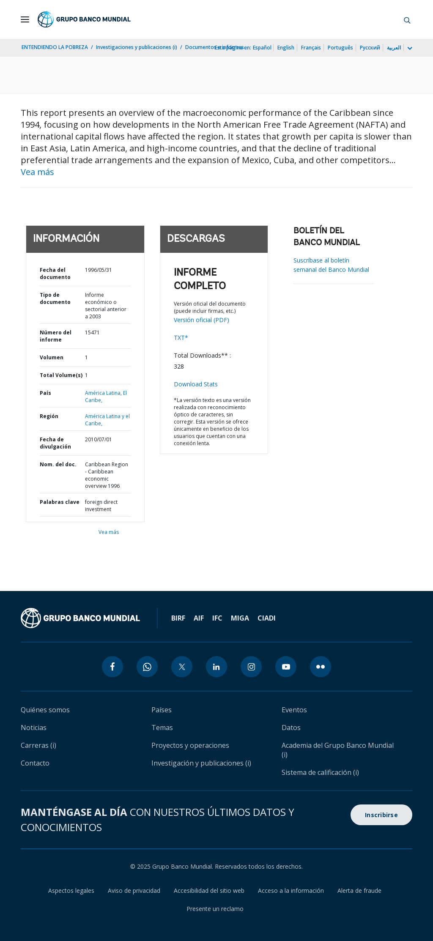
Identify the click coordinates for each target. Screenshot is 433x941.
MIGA (240, 618)
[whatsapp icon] (147, 666)
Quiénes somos (45, 709)
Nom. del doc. (58, 464)
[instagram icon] (251, 666)
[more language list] (409, 48)
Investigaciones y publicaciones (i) (136, 47)
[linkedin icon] (216, 666)
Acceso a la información (291, 890)
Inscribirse (381, 815)
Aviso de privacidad (134, 890)
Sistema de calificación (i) (320, 772)
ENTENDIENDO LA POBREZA (55, 47)
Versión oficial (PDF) (201, 320)
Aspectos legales (71, 890)
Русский (370, 47)
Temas (162, 727)
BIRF (178, 618)
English (285, 47)
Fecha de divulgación (55, 443)
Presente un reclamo (215, 909)
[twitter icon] (181, 666)
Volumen (51, 357)
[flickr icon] (320, 666)
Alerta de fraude (359, 890)
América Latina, (104, 393)
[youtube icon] (285, 666)
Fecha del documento (55, 273)
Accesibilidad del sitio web (209, 890)
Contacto (35, 763)
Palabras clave (59, 502)
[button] (407, 19)
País (45, 393)
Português (340, 47)
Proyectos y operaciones (190, 745)
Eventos (294, 709)
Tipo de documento (55, 298)
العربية (394, 47)
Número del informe (55, 336)
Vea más (37, 172)
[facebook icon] (112, 666)
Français (311, 47)
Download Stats (196, 384)
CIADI (267, 618)
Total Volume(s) (61, 375)
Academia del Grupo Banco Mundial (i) (338, 750)
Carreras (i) (38, 745)
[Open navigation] (25, 19)
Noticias (34, 727)
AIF (199, 618)
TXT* (181, 338)
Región (49, 416)
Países (161, 709)
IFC (217, 618)
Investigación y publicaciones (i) (201, 763)
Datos (291, 727)
